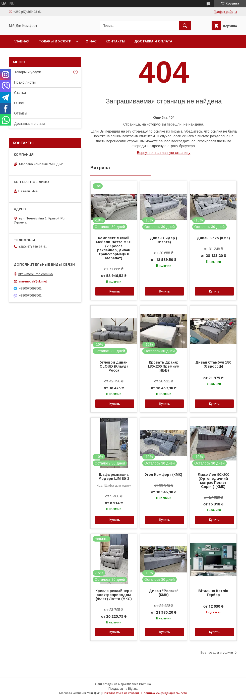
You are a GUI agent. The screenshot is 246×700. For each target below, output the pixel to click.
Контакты (115, 41)
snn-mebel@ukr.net (33, 281)
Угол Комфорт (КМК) (163, 475)
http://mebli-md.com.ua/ (35, 274)
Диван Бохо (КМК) (213, 238)
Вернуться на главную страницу (164, 153)
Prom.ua (145, 684)
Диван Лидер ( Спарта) (163, 240)
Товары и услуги (55, 41)
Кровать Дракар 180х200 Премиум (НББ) (163, 366)
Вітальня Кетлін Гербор (213, 593)
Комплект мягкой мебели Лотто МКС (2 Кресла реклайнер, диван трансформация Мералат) (114, 248)
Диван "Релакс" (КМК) (163, 593)
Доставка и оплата (153, 41)
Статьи (20, 93)
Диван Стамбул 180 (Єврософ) (213, 364)
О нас (91, 41)
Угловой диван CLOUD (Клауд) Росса (114, 366)
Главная (22, 41)
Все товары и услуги (217, 652)
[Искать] (185, 25)
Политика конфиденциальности (164, 693)
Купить (114, 291)
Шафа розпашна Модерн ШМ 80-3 (113, 477)
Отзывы (20, 113)
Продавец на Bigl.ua (123, 688)
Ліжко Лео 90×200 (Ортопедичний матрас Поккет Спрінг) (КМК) (213, 481)
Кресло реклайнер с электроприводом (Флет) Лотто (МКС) (113, 595)
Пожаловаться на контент (120, 693)
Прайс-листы (25, 82)
